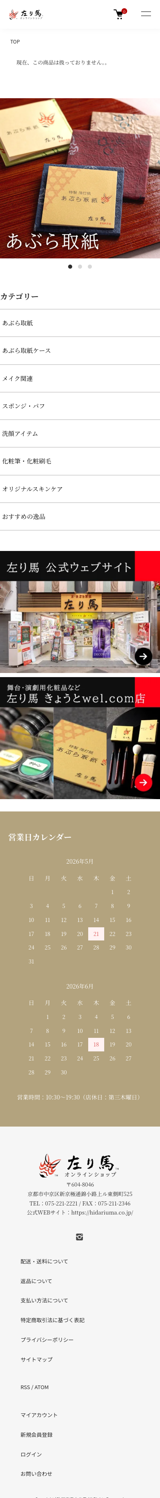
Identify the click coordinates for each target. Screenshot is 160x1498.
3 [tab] (90, 267)
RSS (25, 1387)
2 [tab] (80, 267)
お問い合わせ (37, 1473)
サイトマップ (37, 1359)
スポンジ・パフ (23, 405)
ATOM (41, 1387)
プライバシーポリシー (47, 1340)
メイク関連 (17, 378)
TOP (15, 41)
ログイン (31, 1454)
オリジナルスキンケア (32, 488)
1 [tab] (70, 267)
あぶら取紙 (17, 322)
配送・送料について (45, 1261)
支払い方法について (45, 1300)
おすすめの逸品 (23, 516)
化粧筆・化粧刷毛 (26, 460)
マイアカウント (39, 1415)
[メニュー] (145, 14)
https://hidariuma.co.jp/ (102, 1212)
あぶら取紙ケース (26, 350)
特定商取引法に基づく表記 (53, 1320)
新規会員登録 (37, 1434)
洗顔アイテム (20, 433)
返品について (37, 1281)
